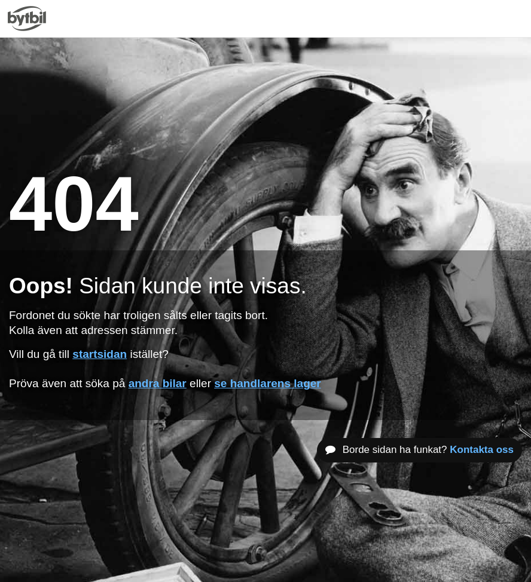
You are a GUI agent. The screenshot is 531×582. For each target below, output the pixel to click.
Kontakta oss (482, 449)
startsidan (99, 354)
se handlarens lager (267, 383)
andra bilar (158, 383)
